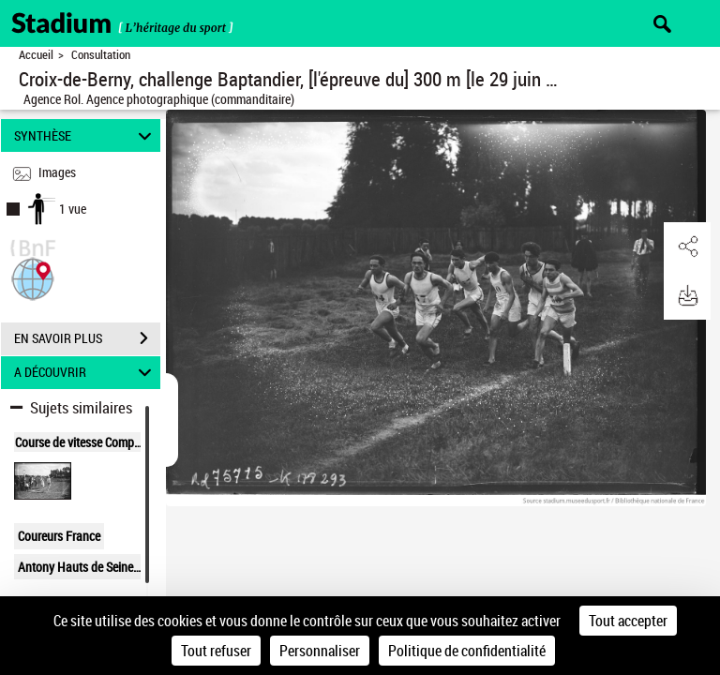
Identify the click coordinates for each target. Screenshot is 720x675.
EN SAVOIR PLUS (87, 338)
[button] (32, 277)
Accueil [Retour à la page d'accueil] (36, 55)
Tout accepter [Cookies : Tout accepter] (628, 620)
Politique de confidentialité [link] (467, 650)
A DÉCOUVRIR (86, 372)
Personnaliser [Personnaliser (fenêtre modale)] (319, 650)
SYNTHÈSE (86, 135)
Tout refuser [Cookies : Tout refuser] (216, 650)
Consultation (100, 55)
